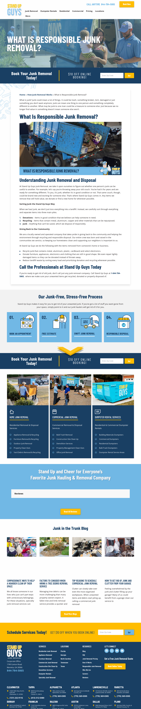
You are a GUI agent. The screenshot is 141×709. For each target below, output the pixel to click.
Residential (64, 11)
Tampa (31, 667)
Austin (74, 682)
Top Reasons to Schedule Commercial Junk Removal (85, 563)
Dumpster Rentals (48, 11)
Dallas (96, 682)
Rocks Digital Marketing (124, 704)
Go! (129, 75)
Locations (99, 11)
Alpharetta (56, 667)
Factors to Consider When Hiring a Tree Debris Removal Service (54, 564)
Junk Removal (31, 11)
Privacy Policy (12, 703)
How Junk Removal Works (39, 94)
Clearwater (13, 667)
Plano (117, 682)
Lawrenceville (100, 667)
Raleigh (54, 682)
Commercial (77, 11)
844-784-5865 (108, 4)
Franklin (33, 682)
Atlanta (75, 667)
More (27, 16)
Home (22, 94)
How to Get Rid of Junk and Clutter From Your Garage (118, 563)
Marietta (119, 667)
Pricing (89, 11)
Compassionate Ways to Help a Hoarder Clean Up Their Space (21, 564)
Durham (11, 682)
